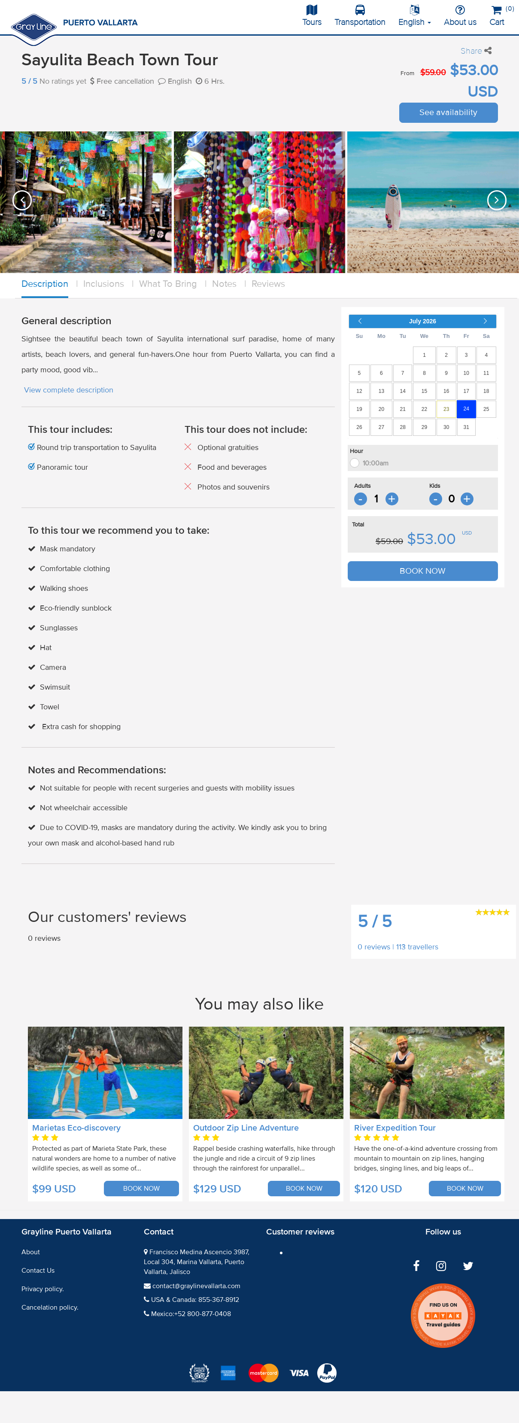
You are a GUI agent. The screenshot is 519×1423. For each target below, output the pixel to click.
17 (466, 391)
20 (381, 409)
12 (359, 391)
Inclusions (103, 284)
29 (424, 427)
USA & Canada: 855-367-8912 (195, 1299)
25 (486, 409)
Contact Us (38, 1270)
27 (381, 427)
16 (446, 391)
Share (476, 51)
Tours (312, 16)
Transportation (359, 16)
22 (424, 409)
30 (446, 427)
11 (486, 373)
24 (466, 409)
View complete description (68, 390)
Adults (362, 486)
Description (44, 284)
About (30, 1252)
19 (359, 409)
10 (466, 373)
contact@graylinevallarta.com (196, 1286)
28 (403, 427)
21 (403, 409)
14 (403, 391)
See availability (448, 112)
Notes (224, 284)
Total (358, 524)
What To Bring (168, 284)
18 (486, 391)
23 (446, 409)
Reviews (268, 284)
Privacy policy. (42, 1289)
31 (466, 427)
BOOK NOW (423, 571)
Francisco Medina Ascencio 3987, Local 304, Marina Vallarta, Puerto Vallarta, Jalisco (196, 1262)
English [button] (414, 16)
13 (381, 391)
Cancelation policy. (50, 1307)
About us (460, 16)
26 (359, 427)
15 (424, 391)
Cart (499, 14)
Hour (356, 451)
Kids (434, 486)
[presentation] (22, 200)
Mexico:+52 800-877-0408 (191, 1314)
